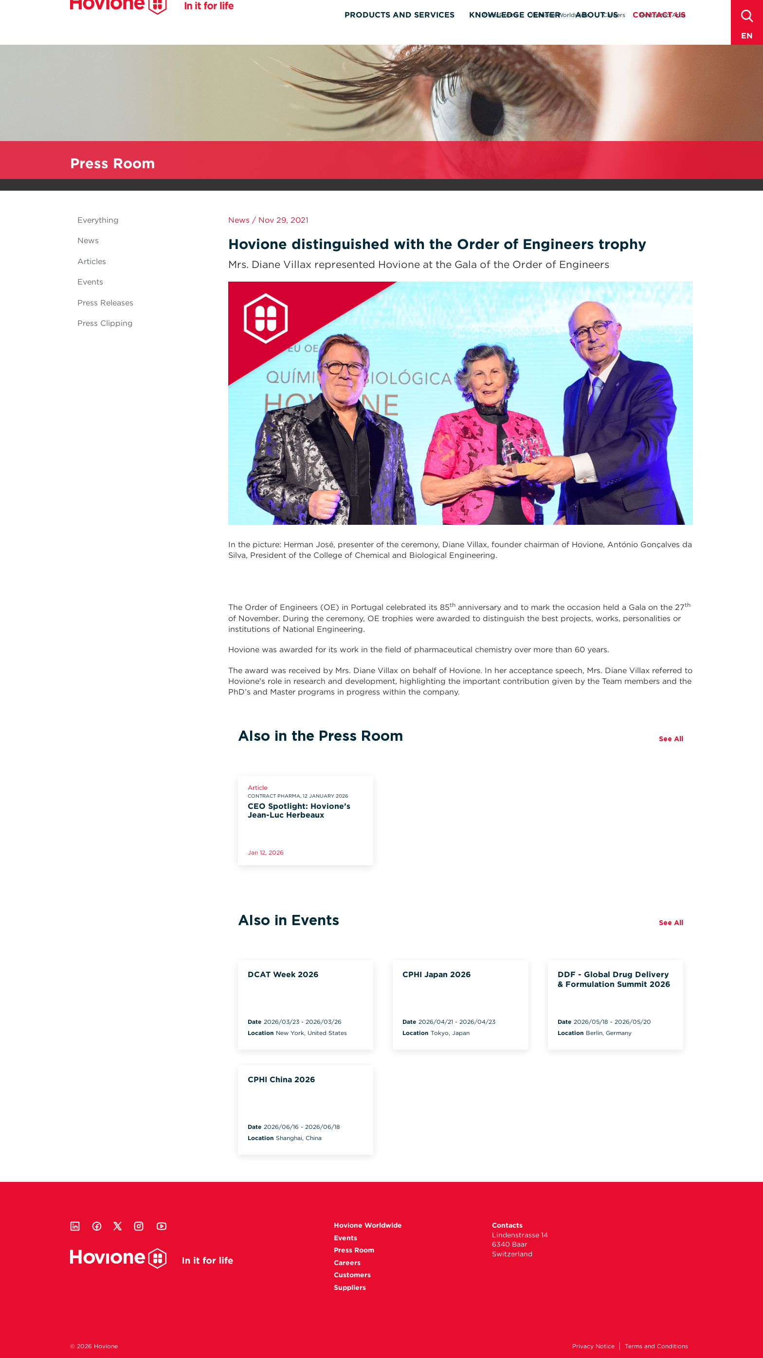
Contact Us (659, 32)
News (88, 240)
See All (671, 739)
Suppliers (350, 1287)
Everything (98, 220)
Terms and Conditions (656, 1346)
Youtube (161, 1226)
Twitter (117, 1226)
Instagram (138, 1226)
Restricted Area (663, 14)
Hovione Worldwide (559, 14)
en (747, 35)
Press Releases (105, 302)
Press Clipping (105, 323)
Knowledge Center (515, 32)
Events (90, 281)
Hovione (152, 21)
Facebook (96, 1226)
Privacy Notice (593, 1346)
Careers (614, 14)
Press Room (499, 14)
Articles (91, 261)
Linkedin (75, 1226)
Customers (352, 1275)
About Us (596, 32)
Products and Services (399, 32)
